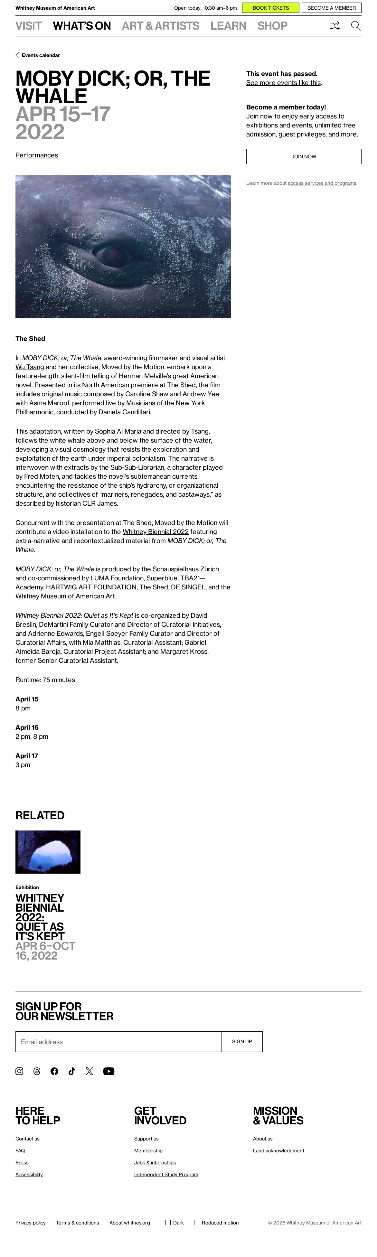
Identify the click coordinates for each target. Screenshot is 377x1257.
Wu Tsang (29, 367)
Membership (148, 1150)
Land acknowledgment (278, 1150)
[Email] (118, 1041)
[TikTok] (71, 1071)
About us (263, 1138)
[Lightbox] (123, 246)
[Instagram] (19, 1071)
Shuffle (335, 26)
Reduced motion (216, 1222)
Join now (304, 156)
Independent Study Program (166, 1174)
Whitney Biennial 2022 (156, 531)
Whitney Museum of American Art (55, 8)
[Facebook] (54, 1071)
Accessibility (29, 1174)
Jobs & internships (155, 1162)
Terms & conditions (77, 1222)
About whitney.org (129, 1222)
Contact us (27, 1138)
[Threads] (36, 1071)
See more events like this (283, 82)
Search (356, 26)
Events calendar (41, 55)
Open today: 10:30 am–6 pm (205, 8)
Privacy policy (30, 1222)
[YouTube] (108, 1071)
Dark (174, 1222)
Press (22, 1162)
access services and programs (322, 183)
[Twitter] (89, 1071)
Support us (146, 1138)
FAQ (20, 1150)
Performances (36, 155)
